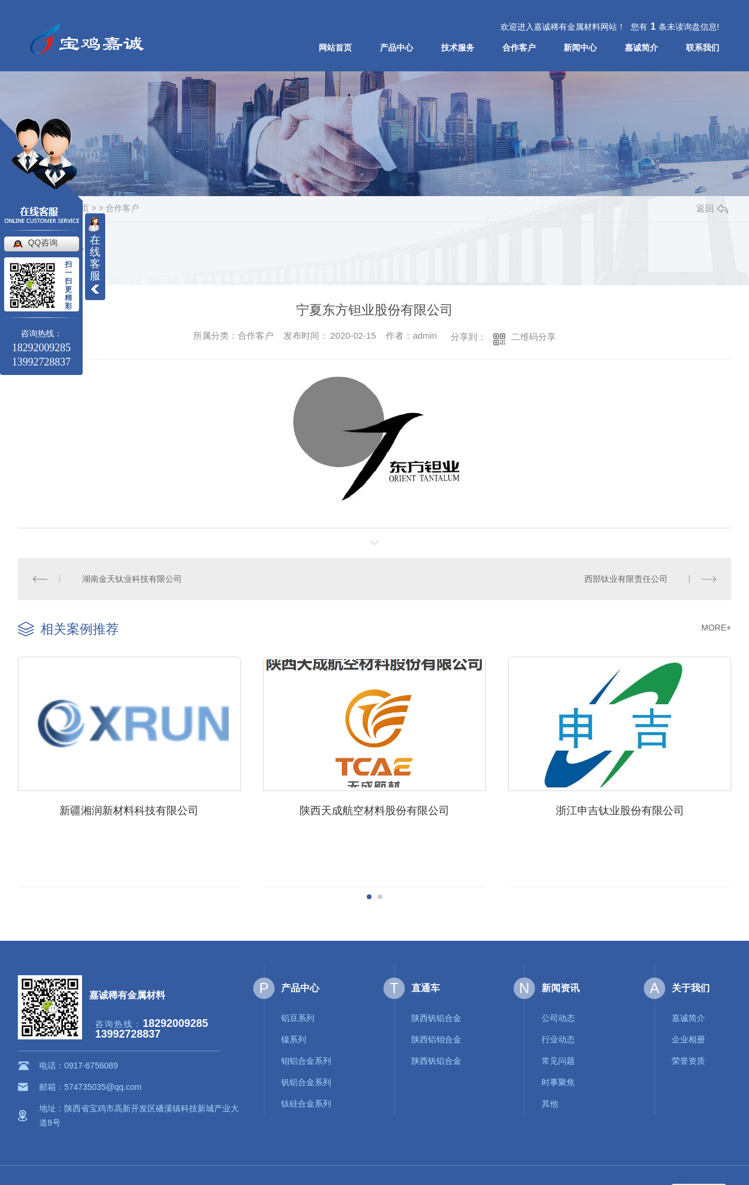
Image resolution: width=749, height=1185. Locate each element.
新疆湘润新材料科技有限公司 (128, 809)
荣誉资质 (688, 1059)
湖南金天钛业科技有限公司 (132, 579)
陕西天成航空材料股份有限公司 (371, 809)
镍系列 (293, 1038)
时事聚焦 (558, 1081)
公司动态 (558, 1017)
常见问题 (558, 1059)
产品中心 (396, 47)
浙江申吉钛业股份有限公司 (614, 809)
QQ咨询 (43, 242)
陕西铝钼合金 (436, 1038)
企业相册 (688, 1038)
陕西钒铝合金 (436, 1017)
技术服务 (457, 47)
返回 (712, 208)
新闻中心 (580, 47)
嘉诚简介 (641, 47)
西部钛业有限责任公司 (626, 579)
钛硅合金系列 (306, 1102)
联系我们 (702, 47)
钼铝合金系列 (306, 1059)
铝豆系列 (297, 1017)
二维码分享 (533, 337)
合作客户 (519, 47)
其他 (550, 1102)
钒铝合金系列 (306, 1081)
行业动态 (558, 1038)
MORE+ (716, 627)
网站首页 (335, 47)
